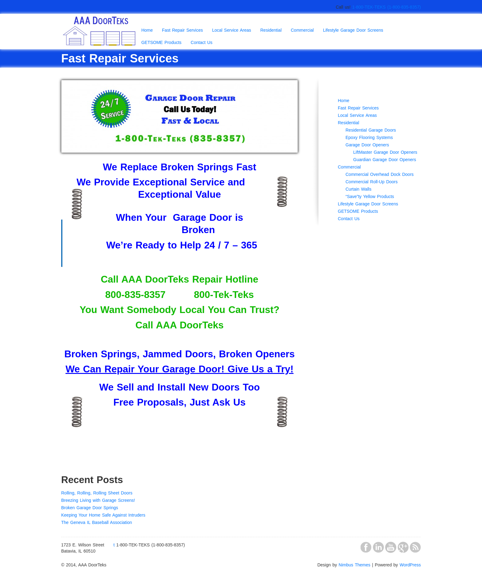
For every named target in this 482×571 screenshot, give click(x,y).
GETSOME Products (161, 42)
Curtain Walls (358, 189)
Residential (271, 30)
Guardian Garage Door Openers (384, 159)
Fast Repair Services (182, 30)
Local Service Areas (231, 30)
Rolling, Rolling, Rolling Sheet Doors (96, 492)
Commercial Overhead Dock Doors (380, 174)
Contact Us (201, 42)
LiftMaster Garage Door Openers (385, 152)
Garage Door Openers (367, 144)
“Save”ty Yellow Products (370, 196)
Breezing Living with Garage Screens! (98, 500)
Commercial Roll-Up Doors (371, 181)
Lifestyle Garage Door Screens (353, 30)
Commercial (302, 30)
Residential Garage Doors (371, 130)
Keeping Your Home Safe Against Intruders (103, 515)
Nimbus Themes (354, 564)
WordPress (410, 564)
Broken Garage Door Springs (89, 507)
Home (147, 30)
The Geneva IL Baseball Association (96, 522)
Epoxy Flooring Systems (369, 137)
